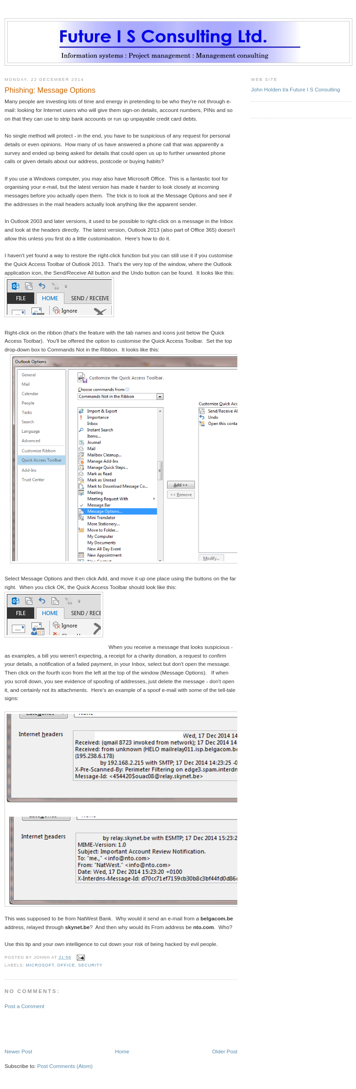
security (90, 965)
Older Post (224, 1051)
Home (122, 1051)
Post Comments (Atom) (64, 1066)
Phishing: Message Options (50, 90)
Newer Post (18, 1051)
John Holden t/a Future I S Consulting (295, 89)
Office (66, 965)
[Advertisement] (58, 1028)
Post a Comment (24, 1006)
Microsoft (40, 965)
